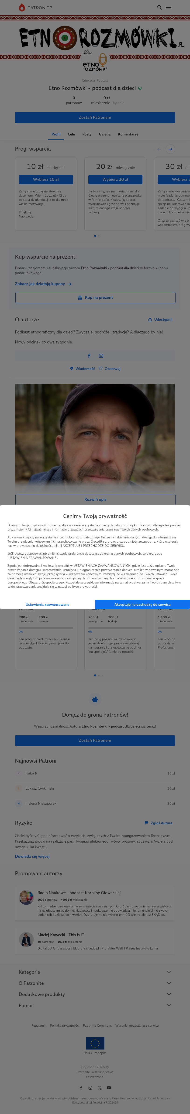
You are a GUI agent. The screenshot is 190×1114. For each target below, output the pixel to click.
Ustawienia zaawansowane (47, 604)
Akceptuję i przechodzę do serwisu (142, 604)
